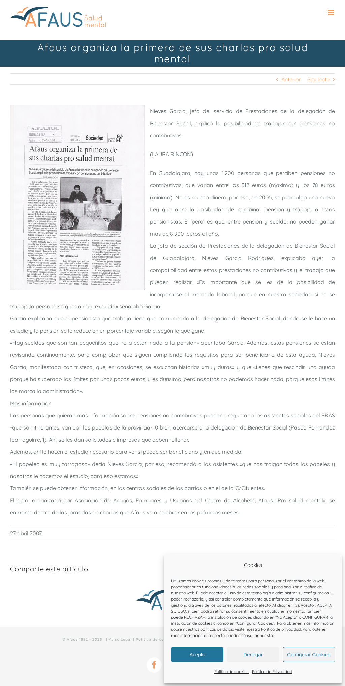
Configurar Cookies (308, 654)
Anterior (291, 79)
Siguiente (318, 79)
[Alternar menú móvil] (331, 12)
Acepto (197, 654)
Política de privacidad (281, 629)
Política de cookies (231, 671)
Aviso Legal (120, 639)
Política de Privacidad (272, 671)
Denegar (253, 654)
